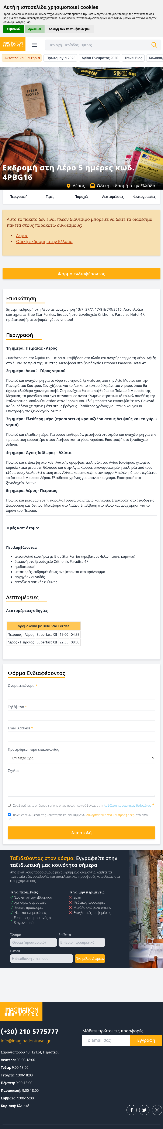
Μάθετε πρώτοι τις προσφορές (112, 1031)
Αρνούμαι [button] (34, 29)
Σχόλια (13, 770)
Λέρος (75, 186)
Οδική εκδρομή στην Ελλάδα (122, 186)
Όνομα (15, 934)
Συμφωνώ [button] (14, 29)
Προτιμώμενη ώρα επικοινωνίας (33, 749)
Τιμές (50, 196)
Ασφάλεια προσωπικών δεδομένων (127, 805)
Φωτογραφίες (144, 196)
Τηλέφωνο (17, 707)
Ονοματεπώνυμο (22, 685)
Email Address (20, 728)
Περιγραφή (19, 196)
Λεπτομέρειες (113, 196)
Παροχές (81, 196)
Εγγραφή (146, 1040)
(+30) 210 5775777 (30, 1032)
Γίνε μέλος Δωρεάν (89, 958)
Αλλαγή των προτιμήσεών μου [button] (69, 29)
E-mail (15, 951)
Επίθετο (65, 934)
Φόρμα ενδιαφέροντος (81, 274)
